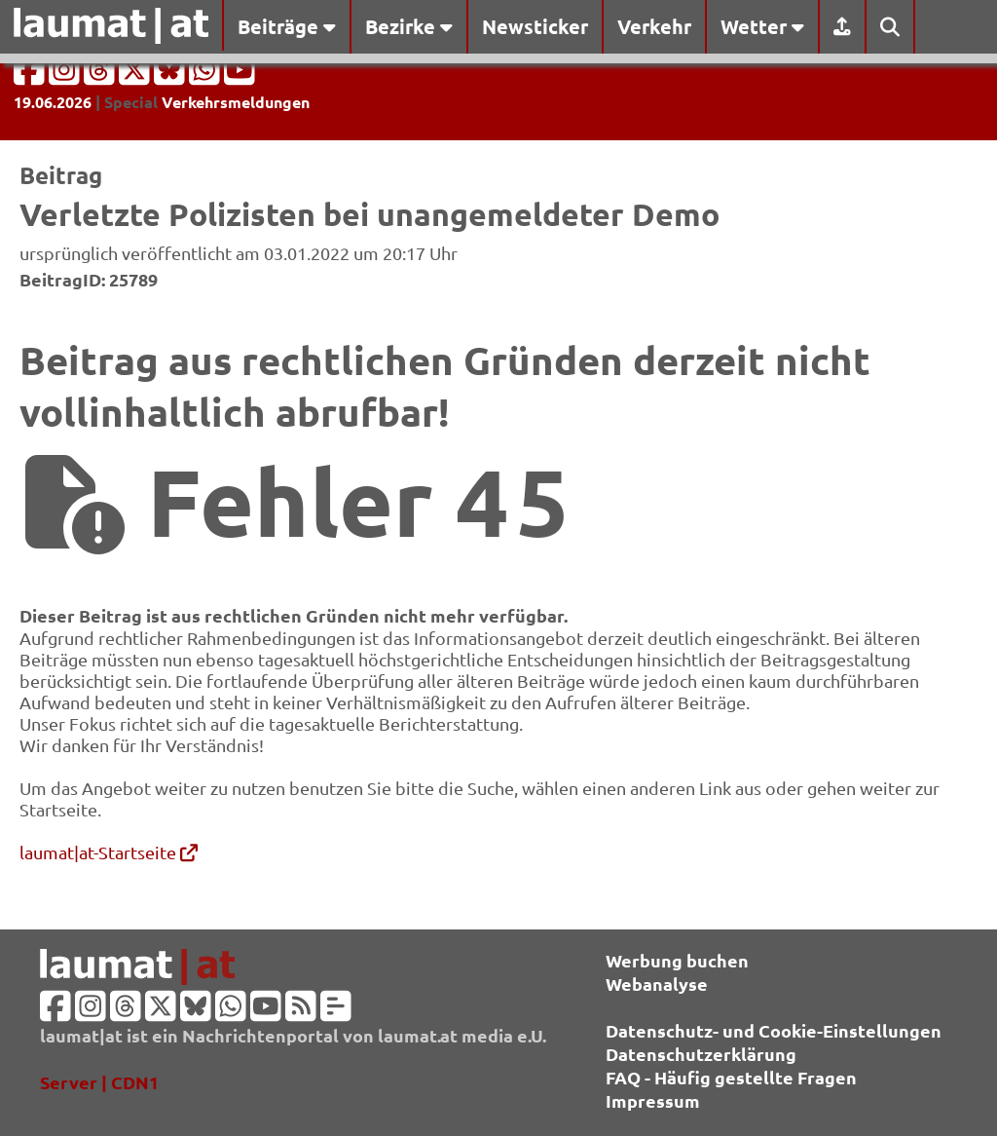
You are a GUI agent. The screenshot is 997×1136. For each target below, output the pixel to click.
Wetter (762, 26)
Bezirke (409, 26)
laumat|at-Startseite (108, 852)
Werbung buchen (677, 960)
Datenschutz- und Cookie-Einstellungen (774, 1030)
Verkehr (654, 26)
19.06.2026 (53, 102)
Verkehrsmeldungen (236, 102)
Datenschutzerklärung (701, 1053)
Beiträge (287, 26)
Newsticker (535, 26)
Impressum (653, 1100)
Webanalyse (657, 983)
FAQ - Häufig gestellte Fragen (731, 1077)
